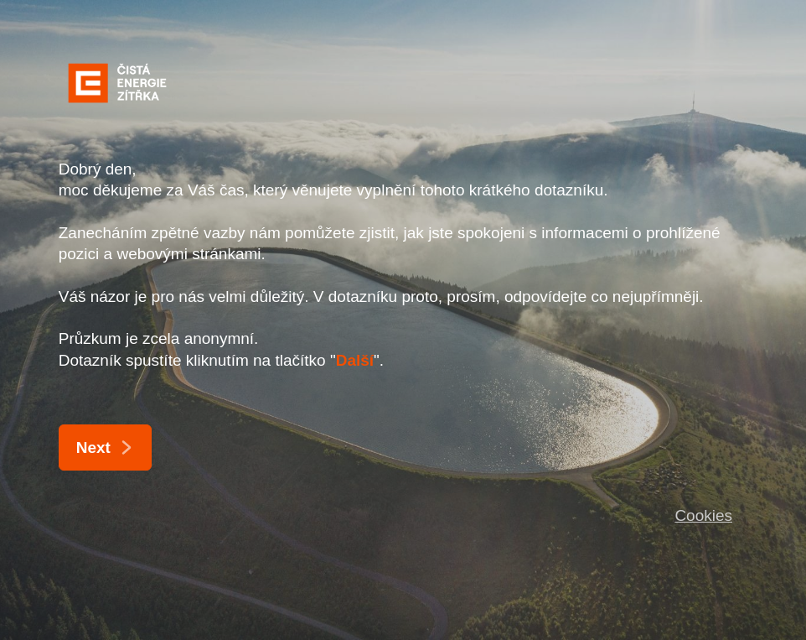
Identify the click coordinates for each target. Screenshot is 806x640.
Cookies (703, 515)
